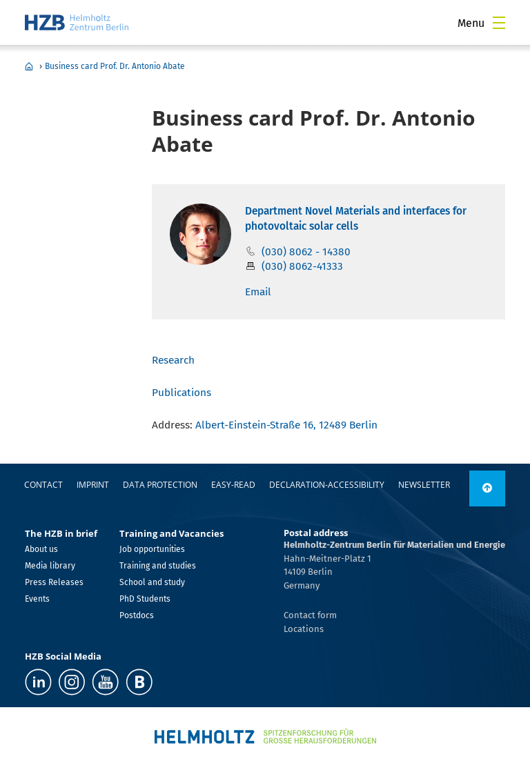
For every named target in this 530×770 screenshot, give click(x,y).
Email (258, 292)
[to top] (487, 488)
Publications (181, 392)
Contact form (310, 615)
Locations (304, 629)
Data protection (160, 485)
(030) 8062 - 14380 (306, 252)
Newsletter (424, 485)
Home (29, 66)
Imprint (93, 485)
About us (41, 549)
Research (173, 360)
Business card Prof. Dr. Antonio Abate (115, 66)
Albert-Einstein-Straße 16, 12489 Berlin (286, 425)
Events (37, 599)
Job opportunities (152, 549)
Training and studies (157, 566)
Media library (50, 566)
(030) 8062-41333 (302, 266)
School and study (152, 582)
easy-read (233, 485)
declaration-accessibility (326, 485)
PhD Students (144, 599)
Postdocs (136, 615)
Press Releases (54, 582)
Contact (43, 485)
